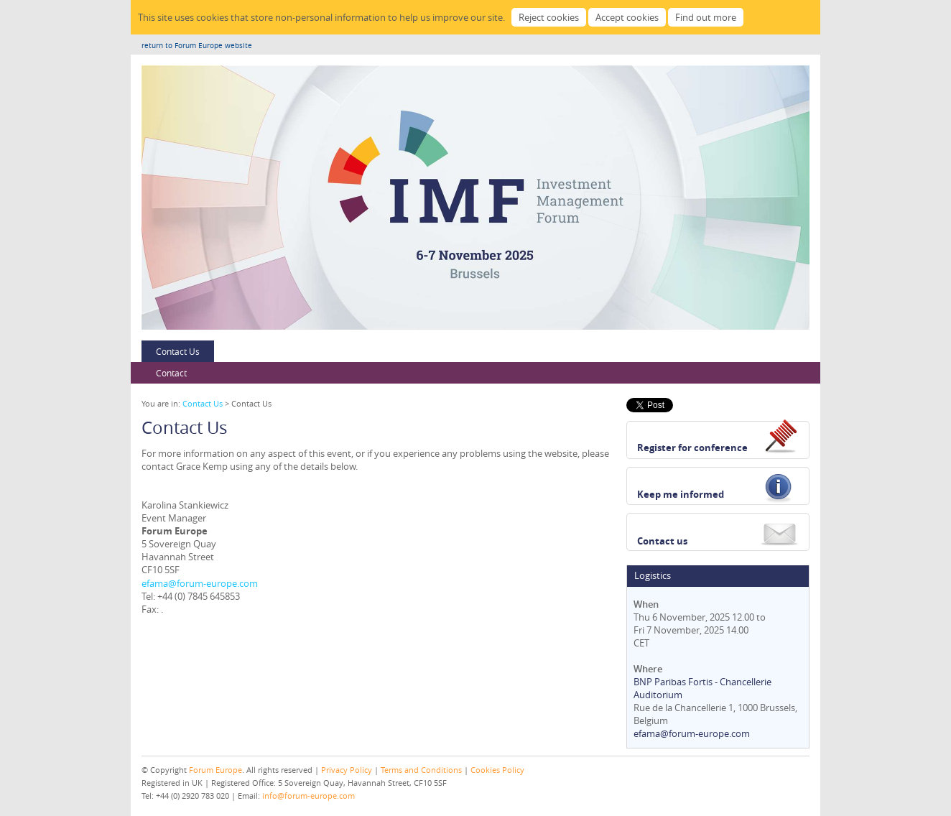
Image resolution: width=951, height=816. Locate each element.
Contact (171, 373)
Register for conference (692, 447)
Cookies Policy (497, 769)
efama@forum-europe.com (200, 583)
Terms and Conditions (421, 769)
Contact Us (178, 351)
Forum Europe (215, 769)
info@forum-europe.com (308, 795)
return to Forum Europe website (197, 45)
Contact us (662, 540)
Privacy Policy (346, 769)
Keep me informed (680, 494)
